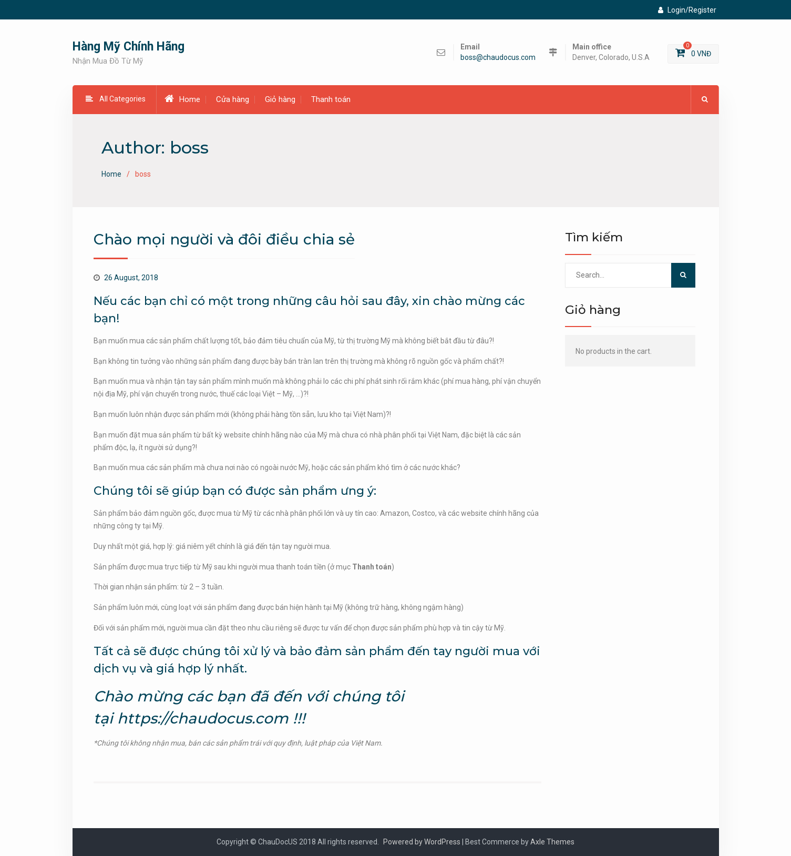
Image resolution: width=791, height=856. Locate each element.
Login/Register (687, 10)
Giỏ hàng (280, 99)
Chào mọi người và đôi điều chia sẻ (224, 239)
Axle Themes (552, 842)
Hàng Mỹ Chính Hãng (128, 46)
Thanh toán (331, 99)
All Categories (116, 99)
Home (182, 99)
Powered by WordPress (421, 842)
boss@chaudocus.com (498, 57)
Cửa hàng (232, 99)
